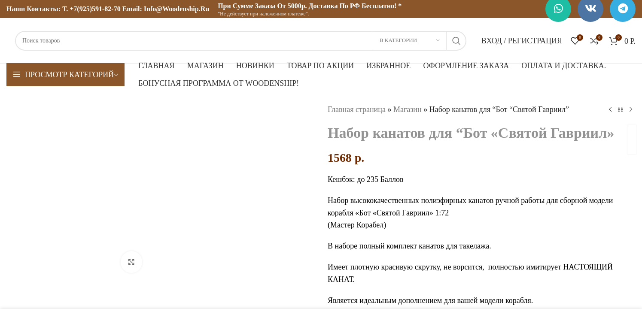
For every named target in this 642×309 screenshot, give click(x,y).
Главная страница (357, 109)
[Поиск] (240, 41)
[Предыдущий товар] (610, 109)
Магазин (407, 109)
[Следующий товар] (630, 109)
